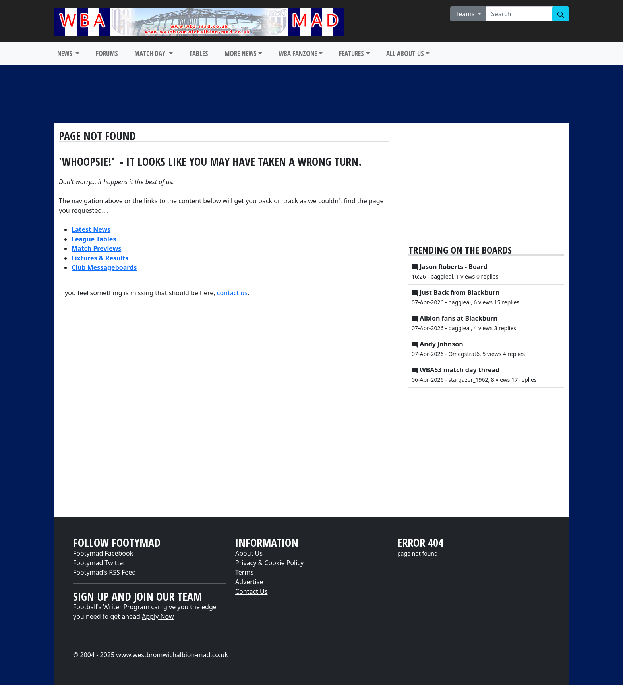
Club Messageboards (104, 267)
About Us (249, 553)
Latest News (91, 229)
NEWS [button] (65, 53)
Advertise (249, 581)
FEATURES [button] (351, 53)
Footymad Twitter (99, 562)
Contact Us (251, 591)
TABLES (198, 53)
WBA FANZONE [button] (298, 53)
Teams (465, 14)
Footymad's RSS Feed (104, 572)
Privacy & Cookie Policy (269, 562)
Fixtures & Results (100, 258)
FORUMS (107, 53)
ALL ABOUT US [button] (405, 53)
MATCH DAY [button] (150, 53)
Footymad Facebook (103, 553)
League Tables (94, 239)
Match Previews (96, 248)
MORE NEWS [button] (240, 53)
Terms (244, 572)
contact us (232, 293)
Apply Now (158, 616)
